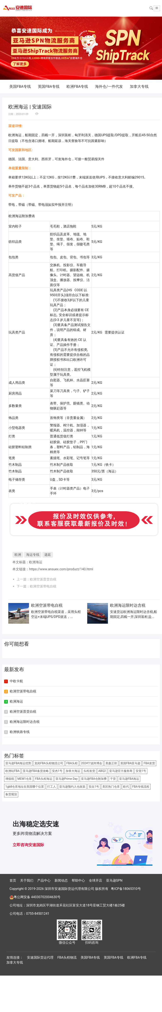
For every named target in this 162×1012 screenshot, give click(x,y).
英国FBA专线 (48, 86)
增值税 (9, 779)
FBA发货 (149, 763)
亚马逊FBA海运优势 (18, 763)
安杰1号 (57, 771)
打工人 (51, 786)
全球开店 (95, 880)
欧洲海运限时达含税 (25, 722)
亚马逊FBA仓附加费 (94, 779)
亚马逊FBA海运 (129, 779)
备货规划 (11, 794)
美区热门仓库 (111, 786)
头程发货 (89, 771)
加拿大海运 (73, 771)
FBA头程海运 (43, 779)
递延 (47, 555)
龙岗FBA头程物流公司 (48, 763)
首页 (13, 880)
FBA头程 (72, 763)
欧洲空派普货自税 (43, 579)
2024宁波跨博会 (91, 763)
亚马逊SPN (114, 880)
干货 (113, 779)
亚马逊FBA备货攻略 (35, 771)
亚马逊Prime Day (67, 779)
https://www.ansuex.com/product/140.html (61, 569)
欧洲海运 (35, 562)
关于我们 (26, 880)
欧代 (126, 786)
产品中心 (44, 880)
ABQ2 (102, 771)
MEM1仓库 (24, 779)
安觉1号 (141, 771)
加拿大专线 (139, 86)
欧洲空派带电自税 (43, 586)
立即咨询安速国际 (28, 844)
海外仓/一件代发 (109, 86)
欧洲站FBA (12, 771)
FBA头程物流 (67, 957)
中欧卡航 (16, 681)
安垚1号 (94, 786)
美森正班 (111, 763)
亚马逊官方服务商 (120, 771)
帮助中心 (78, 880)
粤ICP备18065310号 (126, 889)
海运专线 (32, 555)
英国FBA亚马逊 (130, 763)
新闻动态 (61, 880)
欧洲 (18, 555)
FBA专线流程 (140, 786)
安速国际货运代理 (40, 957)
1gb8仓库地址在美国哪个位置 (24, 786)
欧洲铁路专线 (20, 732)
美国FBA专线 (20, 86)
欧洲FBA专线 (77, 86)
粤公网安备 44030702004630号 (37, 897)
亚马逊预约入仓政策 (72, 786)
